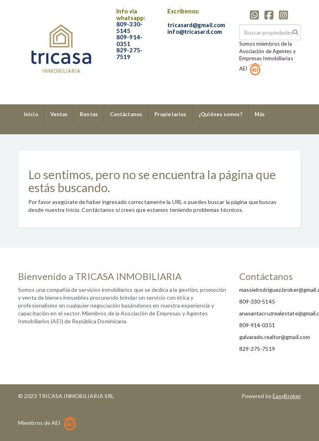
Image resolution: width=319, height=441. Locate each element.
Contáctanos (126, 114)
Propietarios (170, 114)
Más (260, 114)
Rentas (89, 114)
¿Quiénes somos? (220, 114)
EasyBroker (287, 396)
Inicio (31, 114)
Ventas (59, 114)
